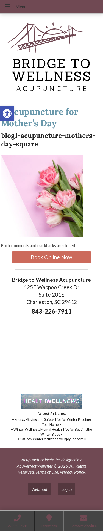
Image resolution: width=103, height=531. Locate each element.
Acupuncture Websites (40, 459)
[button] (7, 113)
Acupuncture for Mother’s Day (39, 117)
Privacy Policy (72, 471)
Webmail (39, 489)
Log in (66, 489)
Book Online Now (51, 257)
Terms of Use (46, 471)
